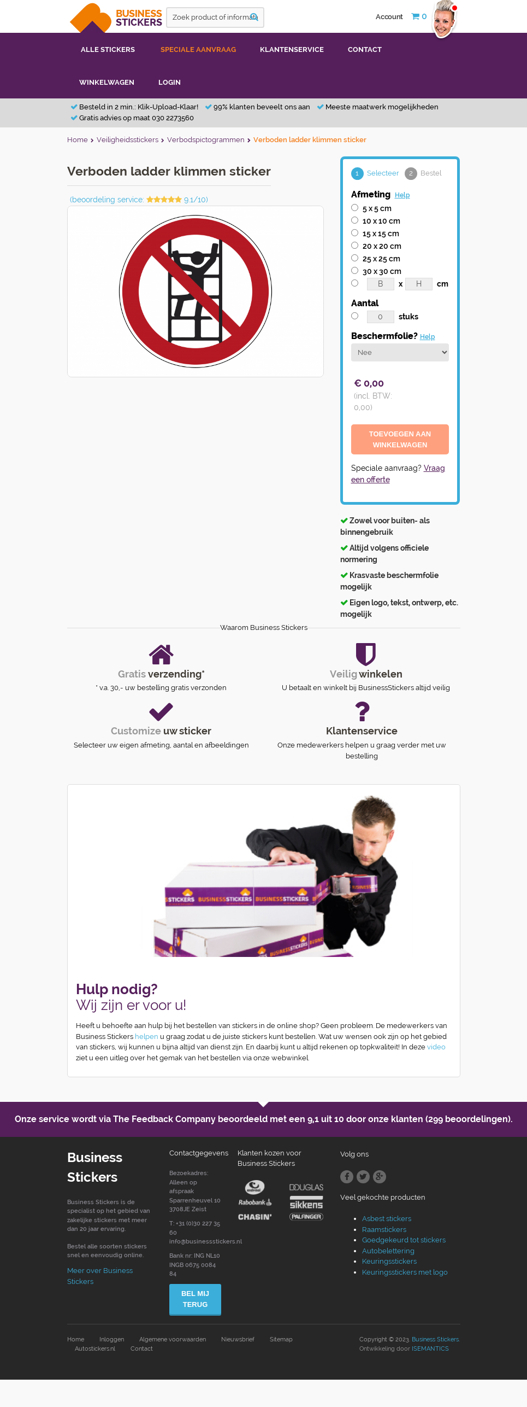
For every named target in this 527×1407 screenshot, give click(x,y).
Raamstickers (384, 1229)
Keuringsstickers (389, 1261)
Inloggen (111, 1339)
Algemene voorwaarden (172, 1339)
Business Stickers (435, 1339)
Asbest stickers (386, 1219)
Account (389, 17)
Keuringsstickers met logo (405, 1272)
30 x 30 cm (382, 271)
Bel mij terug (195, 1299)
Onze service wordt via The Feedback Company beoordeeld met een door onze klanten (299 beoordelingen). (264, 1119)
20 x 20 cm (382, 246)
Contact (142, 1348)
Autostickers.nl (95, 1348)
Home (75, 1339)
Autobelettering (388, 1251)
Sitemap (281, 1339)
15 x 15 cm (381, 233)
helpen (146, 1036)
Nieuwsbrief (237, 1339)
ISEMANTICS (430, 1348)
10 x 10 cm (381, 221)
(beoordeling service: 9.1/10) (139, 199)
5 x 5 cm (377, 208)
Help (402, 195)
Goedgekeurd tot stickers (404, 1240)
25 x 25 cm (381, 258)
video (436, 1047)
